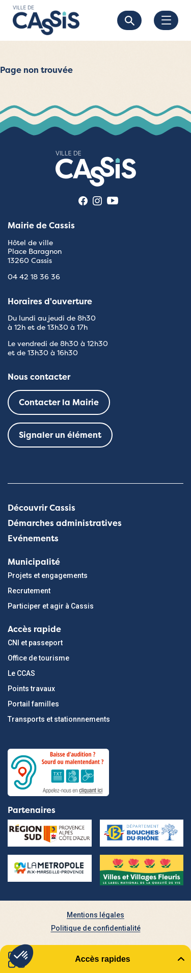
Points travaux (31, 689)
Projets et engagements (48, 575)
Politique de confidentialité (96, 928)
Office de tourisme (38, 658)
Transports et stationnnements (59, 719)
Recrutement (29, 591)
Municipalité (34, 562)
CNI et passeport (35, 643)
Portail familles (33, 704)
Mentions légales (95, 915)
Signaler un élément (60, 435)
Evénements (33, 538)
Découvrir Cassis (41, 508)
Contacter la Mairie (59, 402)
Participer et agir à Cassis (51, 606)
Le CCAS (21, 673)
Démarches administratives (65, 523)
